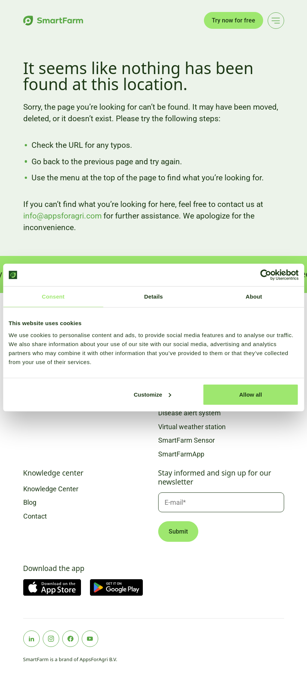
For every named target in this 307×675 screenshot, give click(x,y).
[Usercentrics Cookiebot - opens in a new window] (265, 275)
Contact (35, 516)
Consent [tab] (53, 296)
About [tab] (254, 296)
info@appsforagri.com (62, 215)
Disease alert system (189, 413)
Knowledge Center (50, 489)
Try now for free (233, 20)
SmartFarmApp (181, 454)
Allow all (250, 394)
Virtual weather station (192, 427)
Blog (29, 502)
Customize (152, 394)
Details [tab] (153, 296)
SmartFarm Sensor (186, 440)
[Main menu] (276, 20)
